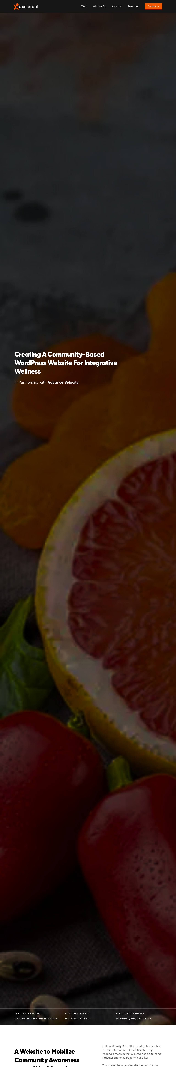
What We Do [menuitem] (99, 6)
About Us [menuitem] (116, 6)
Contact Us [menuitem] (153, 6)
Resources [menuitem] (133, 6)
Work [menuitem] (84, 6)
